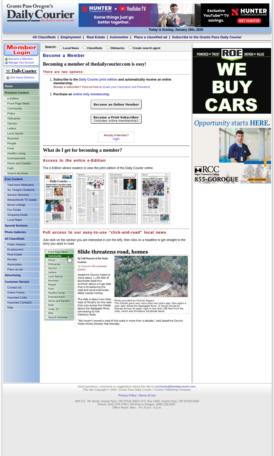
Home (9, 86)
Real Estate (95, 37)
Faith (10, 168)
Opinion (12, 123)
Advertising (13, 275)
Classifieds (94, 48)
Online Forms (16, 292)
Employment (71, 37)
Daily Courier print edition (98, 79)
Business (13, 138)
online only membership (91, 94)
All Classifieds (44, 37)
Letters (11, 128)
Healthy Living (16, 153)
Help (10, 307)
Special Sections (16, 225)
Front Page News (18, 103)
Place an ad (15, 269)
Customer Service (17, 281)
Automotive (119, 37)
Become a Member (18, 58)
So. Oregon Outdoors (21, 189)
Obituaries (13, 118)
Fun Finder (14, 209)
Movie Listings (16, 204)
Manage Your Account (19, 62)
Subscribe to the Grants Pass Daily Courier (207, 37)
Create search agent (146, 48)
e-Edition (13, 98)
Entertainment (16, 158)
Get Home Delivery (20, 77)
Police (11, 113)
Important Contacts (19, 302)
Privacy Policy (127, 395)
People (11, 143)
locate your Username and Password (126, 86)
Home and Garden (19, 163)
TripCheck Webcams (20, 184)
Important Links (17, 297)
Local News (71, 48)
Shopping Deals (17, 214)
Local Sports (15, 133)
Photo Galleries (15, 232)
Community (14, 108)
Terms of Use (147, 395)
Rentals (12, 259)
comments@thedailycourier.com (175, 386)
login (116, 139)
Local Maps (14, 219)
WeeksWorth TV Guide (22, 199)
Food (10, 148)
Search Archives (17, 173)
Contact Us (14, 287)
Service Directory (18, 194)
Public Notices (16, 244)
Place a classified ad (150, 37)
